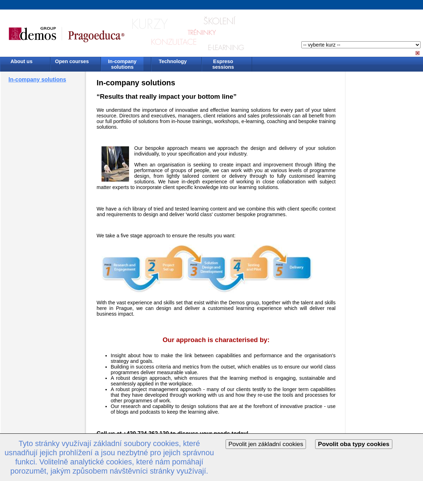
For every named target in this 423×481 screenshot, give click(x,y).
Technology (173, 61)
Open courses (72, 61)
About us (21, 61)
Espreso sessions (223, 64)
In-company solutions (122, 64)
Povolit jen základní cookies (265, 443)
